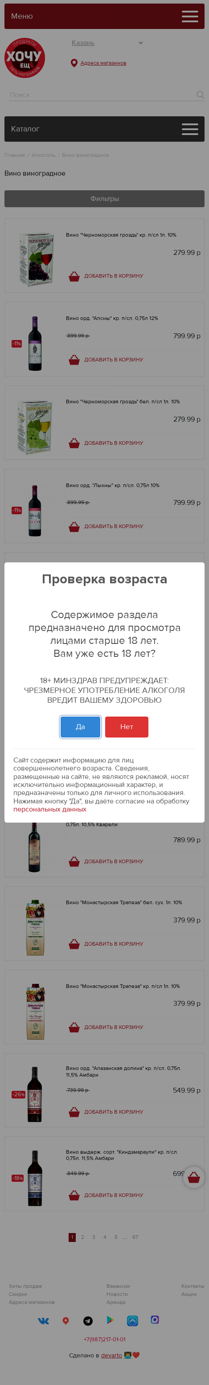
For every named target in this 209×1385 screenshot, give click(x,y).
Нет (126, 726)
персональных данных (49, 809)
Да (80, 726)
